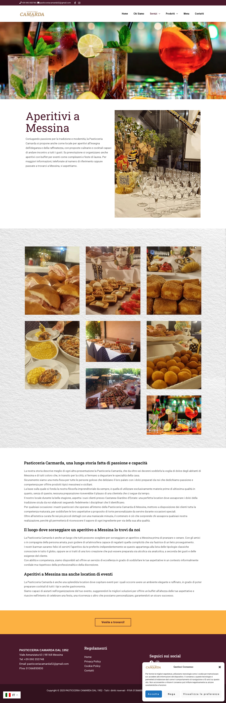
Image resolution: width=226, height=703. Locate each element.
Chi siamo (142, 13)
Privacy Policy (92, 661)
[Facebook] (75, 3)
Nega (171, 694)
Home (129, 13)
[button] (219, 667)
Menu (187, 13)
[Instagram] (79, 3)
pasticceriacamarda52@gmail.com (48, 663)
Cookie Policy (92, 666)
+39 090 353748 (34, 659)
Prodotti (174, 13)
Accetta (153, 694)
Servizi (157, 13)
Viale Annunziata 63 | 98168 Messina (41, 654)
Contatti (199, 13)
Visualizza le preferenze (201, 694)
